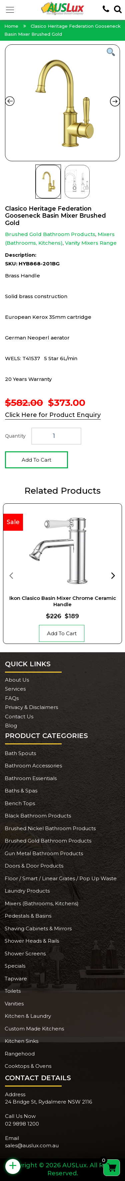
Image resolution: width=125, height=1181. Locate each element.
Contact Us (19, 716)
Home (11, 26)
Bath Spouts (20, 753)
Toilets (13, 991)
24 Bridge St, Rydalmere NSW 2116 (48, 1102)
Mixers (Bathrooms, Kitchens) (42, 903)
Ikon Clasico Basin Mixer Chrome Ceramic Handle (62, 601)
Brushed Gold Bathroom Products (50, 234)
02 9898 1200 (22, 1124)
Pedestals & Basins (28, 916)
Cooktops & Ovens (28, 1066)
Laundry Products (27, 891)
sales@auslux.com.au (32, 1145)
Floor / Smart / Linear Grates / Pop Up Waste (61, 878)
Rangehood (20, 1053)
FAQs (12, 698)
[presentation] (11, 575)
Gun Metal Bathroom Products (44, 853)
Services (15, 689)
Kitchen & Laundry (28, 1016)
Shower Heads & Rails (32, 941)
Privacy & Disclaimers (31, 707)
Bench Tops (20, 803)
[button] (10, 10)
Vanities (14, 1003)
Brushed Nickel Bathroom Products (50, 828)
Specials (15, 966)
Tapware (16, 978)
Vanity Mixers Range (91, 243)
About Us (17, 680)
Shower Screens (25, 953)
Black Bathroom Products (38, 815)
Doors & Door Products (34, 866)
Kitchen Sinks (21, 1041)
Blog (11, 725)
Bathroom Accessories (33, 765)
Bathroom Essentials (31, 778)
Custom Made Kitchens (34, 1028)
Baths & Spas (21, 790)
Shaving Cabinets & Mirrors (38, 928)
